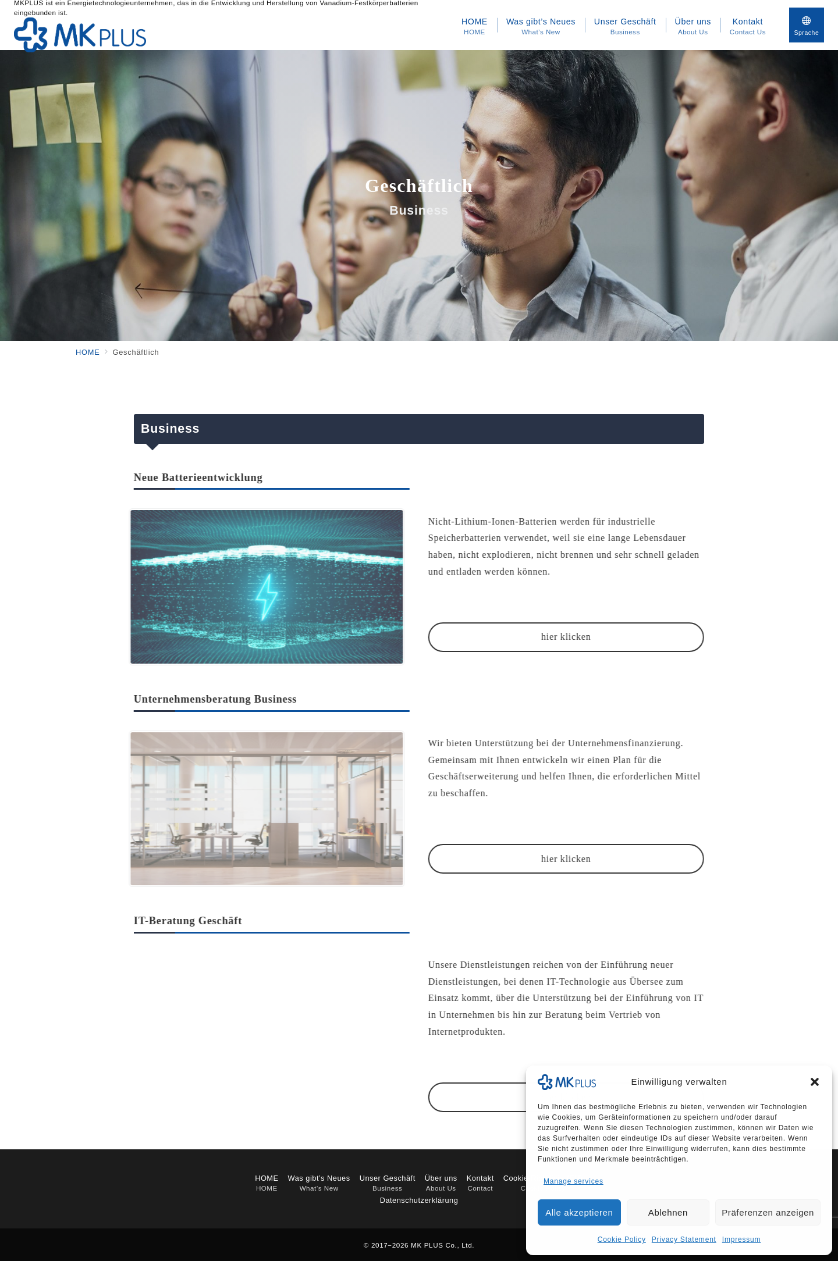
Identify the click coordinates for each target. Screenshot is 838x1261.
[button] (815, 1082)
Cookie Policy (622, 1239)
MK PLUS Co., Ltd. (442, 1245)
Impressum (741, 1239)
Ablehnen (668, 1212)
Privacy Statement (684, 1239)
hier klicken (552, 637)
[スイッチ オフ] (806, 25)
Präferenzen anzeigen (768, 1212)
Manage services (573, 1181)
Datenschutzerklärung (419, 1200)
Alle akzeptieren (579, 1212)
